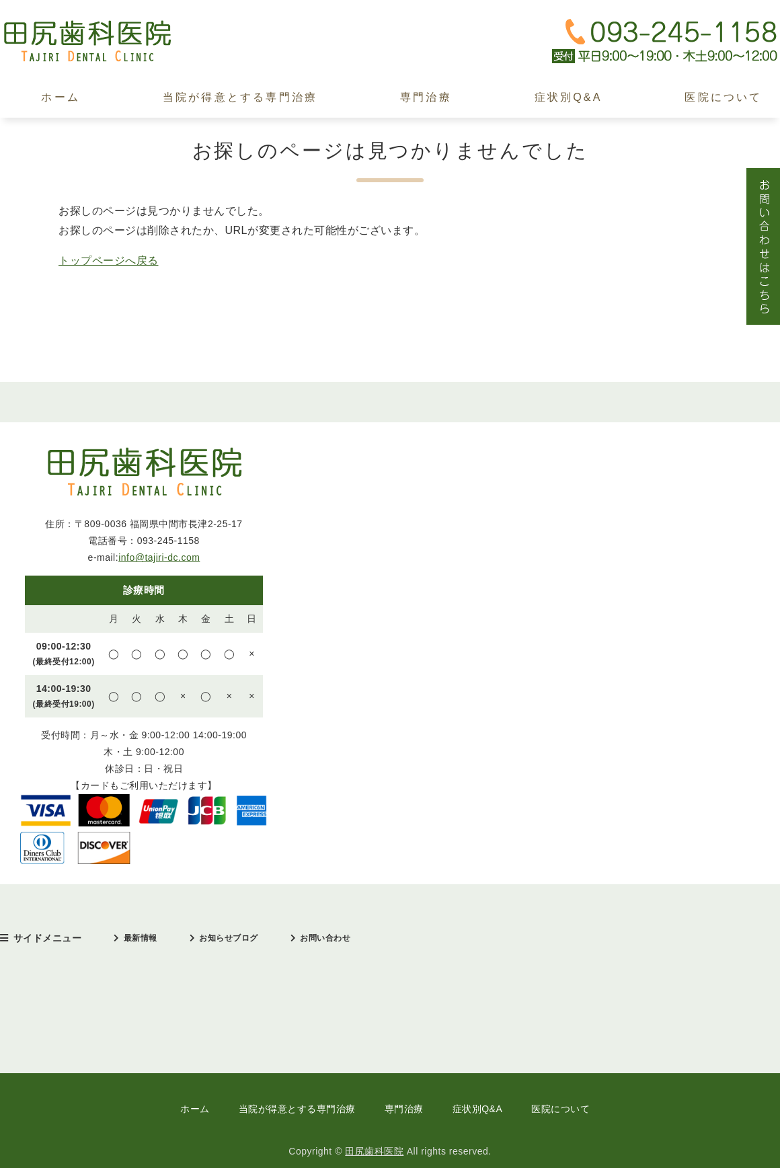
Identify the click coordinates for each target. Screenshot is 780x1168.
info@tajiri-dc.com (159, 557)
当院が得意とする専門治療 (240, 97)
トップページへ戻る (108, 260)
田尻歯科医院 (374, 1151)
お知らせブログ (228, 938)
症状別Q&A (568, 97)
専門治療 (426, 97)
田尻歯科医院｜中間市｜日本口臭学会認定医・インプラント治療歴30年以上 (101, 41)
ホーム (60, 97)
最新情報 (140, 938)
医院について (560, 1108)
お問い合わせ (325, 938)
